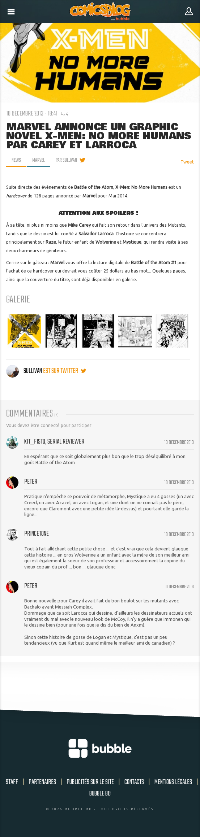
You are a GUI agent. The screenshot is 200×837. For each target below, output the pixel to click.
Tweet (187, 162)
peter (30, 481)
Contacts (134, 782)
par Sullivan (66, 160)
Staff (12, 782)
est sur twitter (64, 371)
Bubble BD (100, 793)
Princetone (36, 533)
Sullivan (24, 371)
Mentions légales (173, 782)
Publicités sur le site (90, 782)
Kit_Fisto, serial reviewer (54, 441)
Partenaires (42, 782)
